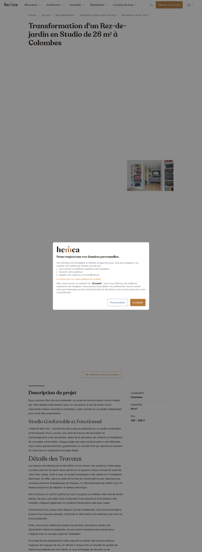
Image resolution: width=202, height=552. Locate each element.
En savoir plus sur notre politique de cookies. (79, 279)
